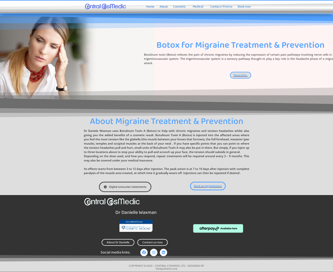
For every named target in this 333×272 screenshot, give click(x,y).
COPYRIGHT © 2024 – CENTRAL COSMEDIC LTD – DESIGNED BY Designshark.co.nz (166, 267)
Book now (244, 6)
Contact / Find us (221, 6)
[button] (180, 7)
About (164, 6)
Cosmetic (179, 6)
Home (150, 6)
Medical (198, 6)
